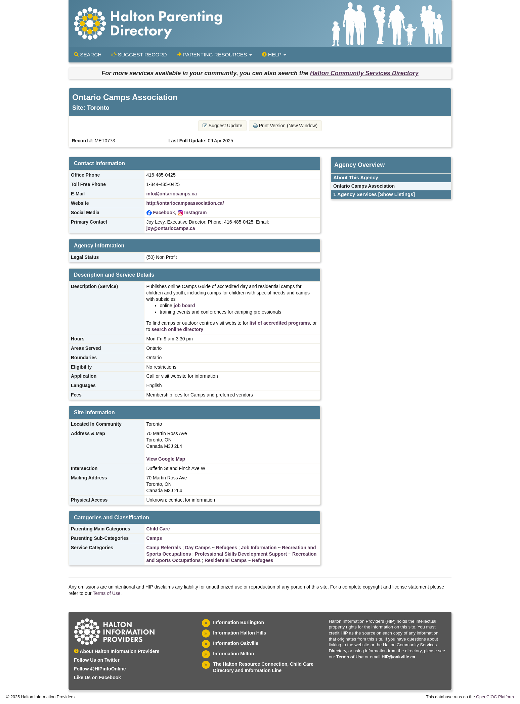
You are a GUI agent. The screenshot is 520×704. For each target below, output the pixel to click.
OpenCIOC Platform (495, 697)
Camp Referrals (163, 547)
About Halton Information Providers (117, 651)
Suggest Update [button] (222, 125)
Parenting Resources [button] (214, 54)
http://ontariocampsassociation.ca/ (185, 203)
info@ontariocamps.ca (171, 193)
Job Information (259, 547)
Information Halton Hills (239, 633)
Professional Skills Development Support (241, 554)
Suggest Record (139, 54)
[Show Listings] (396, 194)
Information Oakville (235, 643)
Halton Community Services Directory (364, 73)
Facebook (164, 212)
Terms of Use (106, 593)
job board (184, 305)
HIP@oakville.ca (398, 656)
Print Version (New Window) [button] (285, 125)
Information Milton (233, 653)
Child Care (158, 528)
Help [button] (274, 54)
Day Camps (198, 547)
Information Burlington (238, 622)
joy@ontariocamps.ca (170, 228)
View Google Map (165, 459)
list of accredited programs (280, 323)
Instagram (195, 212)
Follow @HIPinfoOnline (100, 668)
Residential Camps (226, 560)
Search (87, 54)
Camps (154, 538)
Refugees (226, 547)
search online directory (177, 329)
